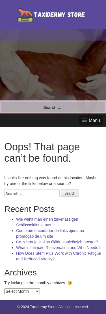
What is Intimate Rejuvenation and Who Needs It (58, 247)
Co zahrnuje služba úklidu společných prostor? (57, 242)
